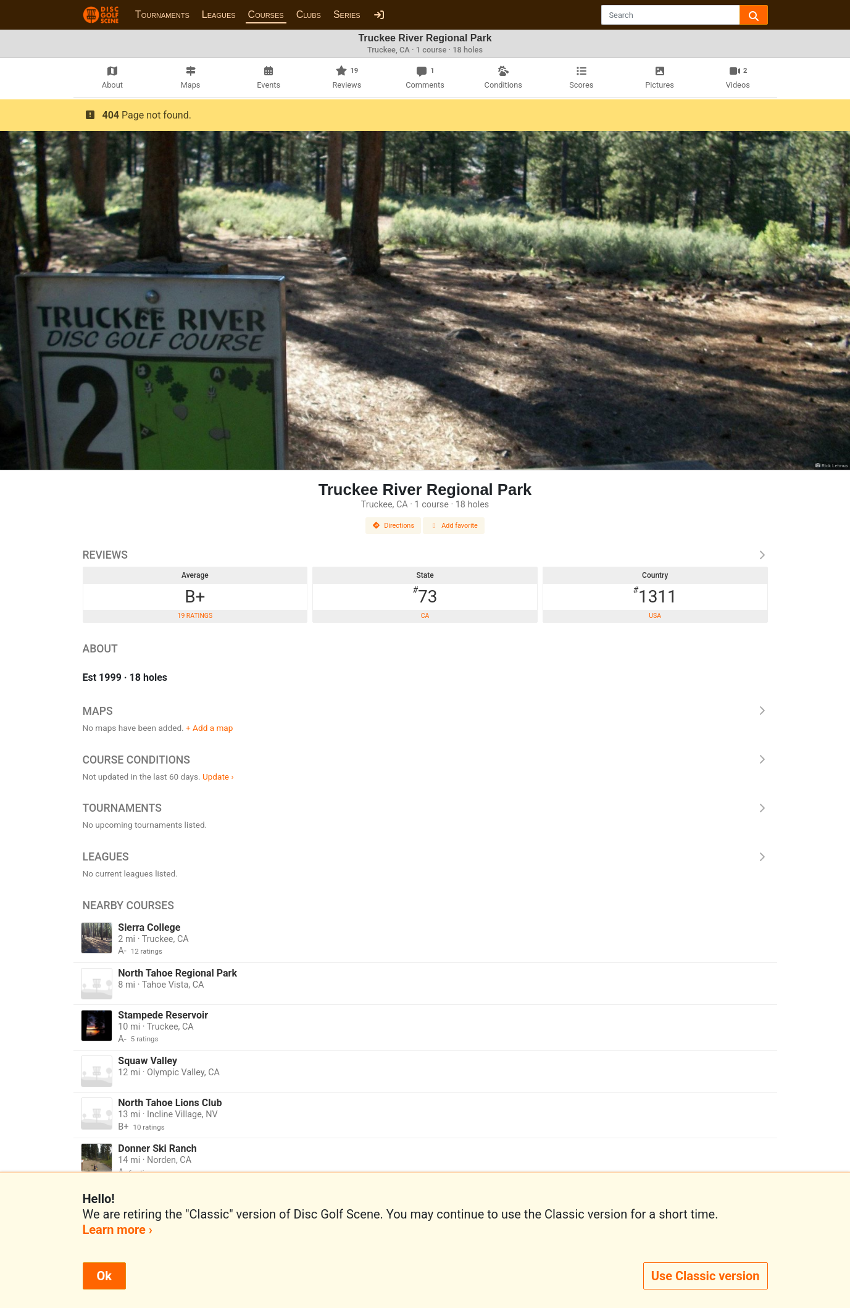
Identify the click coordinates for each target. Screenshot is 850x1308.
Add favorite (454, 526)
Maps (425, 711)
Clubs (308, 14)
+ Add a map (209, 728)
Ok (104, 1275)
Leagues (219, 14)
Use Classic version (705, 1275)
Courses (266, 14)
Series (346, 14)
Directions (393, 526)
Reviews (425, 555)
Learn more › (117, 1229)
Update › (218, 776)
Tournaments (162, 14)
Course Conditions (425, 760)
